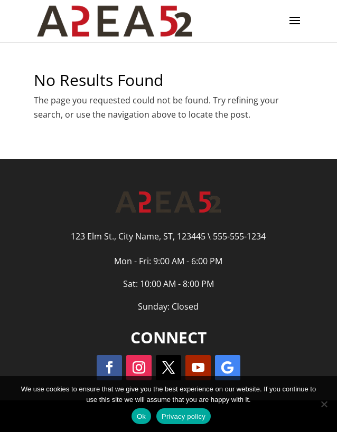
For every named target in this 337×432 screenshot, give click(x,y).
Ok (141, 416)
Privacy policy (183, 416)
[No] (324, 404)
